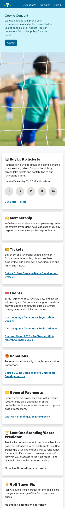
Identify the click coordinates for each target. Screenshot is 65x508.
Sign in (58, 4)
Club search (29, 4)
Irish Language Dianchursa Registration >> (31, 328)
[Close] (11, 43)
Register (45, 4)
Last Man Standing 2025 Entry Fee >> (27, 416)
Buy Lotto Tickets (15, 201)
